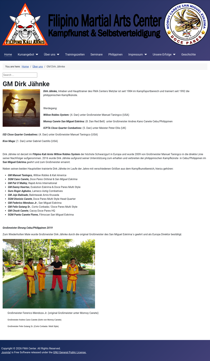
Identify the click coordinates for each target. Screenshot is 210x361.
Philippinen (115, 54)
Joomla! (6, 352)
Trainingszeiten (75, 54)
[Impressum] (145, 54)
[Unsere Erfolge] (173, 54)
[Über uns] (57, 54)
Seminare (96, 54)
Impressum (135, 54)
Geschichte (188, 54)
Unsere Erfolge (162, 54)
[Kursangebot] (36, 54)
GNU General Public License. (69, 352)
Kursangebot (26, 54)
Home (8, 54)
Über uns (49, 54)
